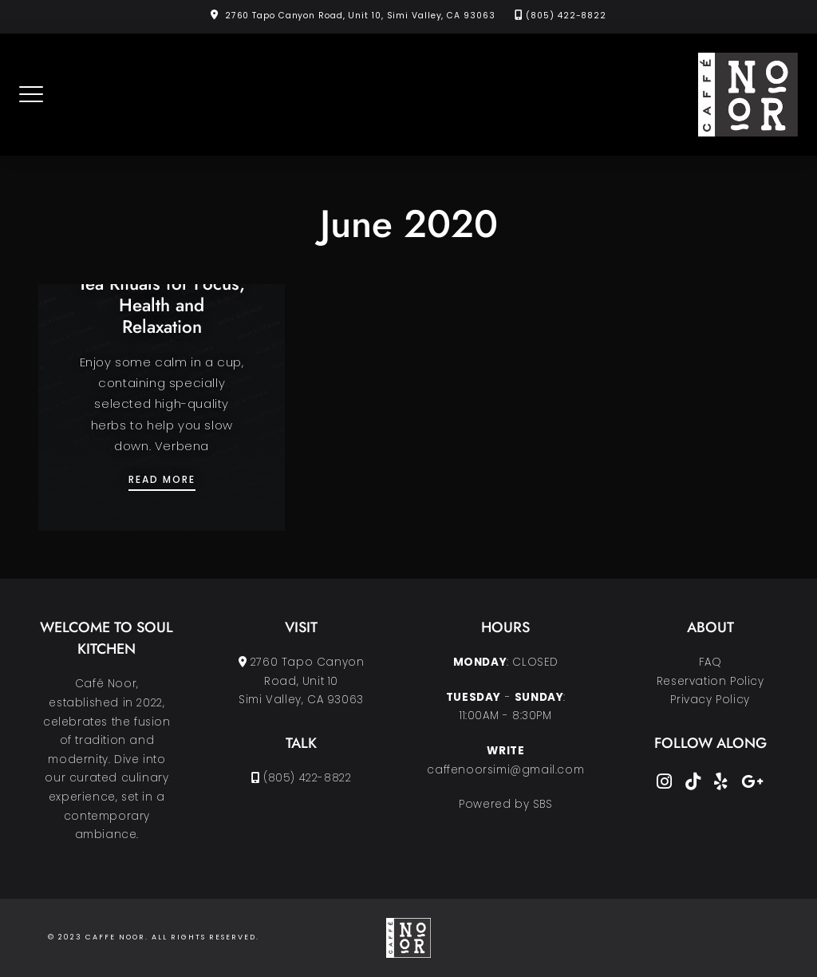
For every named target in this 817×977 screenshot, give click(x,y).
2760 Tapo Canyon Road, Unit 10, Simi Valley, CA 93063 (360, 16)
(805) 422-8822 (566, 16)
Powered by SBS (505, 804)
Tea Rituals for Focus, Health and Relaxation (161, 305)
